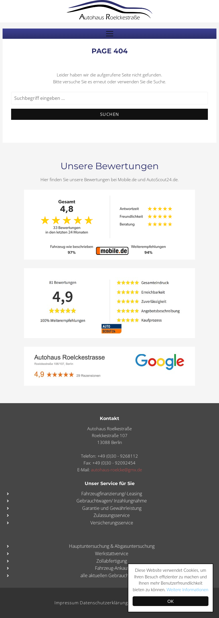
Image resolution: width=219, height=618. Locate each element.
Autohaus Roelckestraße (109, 9)
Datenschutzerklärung (104, 602)
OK (170, 601)
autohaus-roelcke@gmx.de (116, 469)
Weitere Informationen (187, 589)
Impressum (66, 602)
